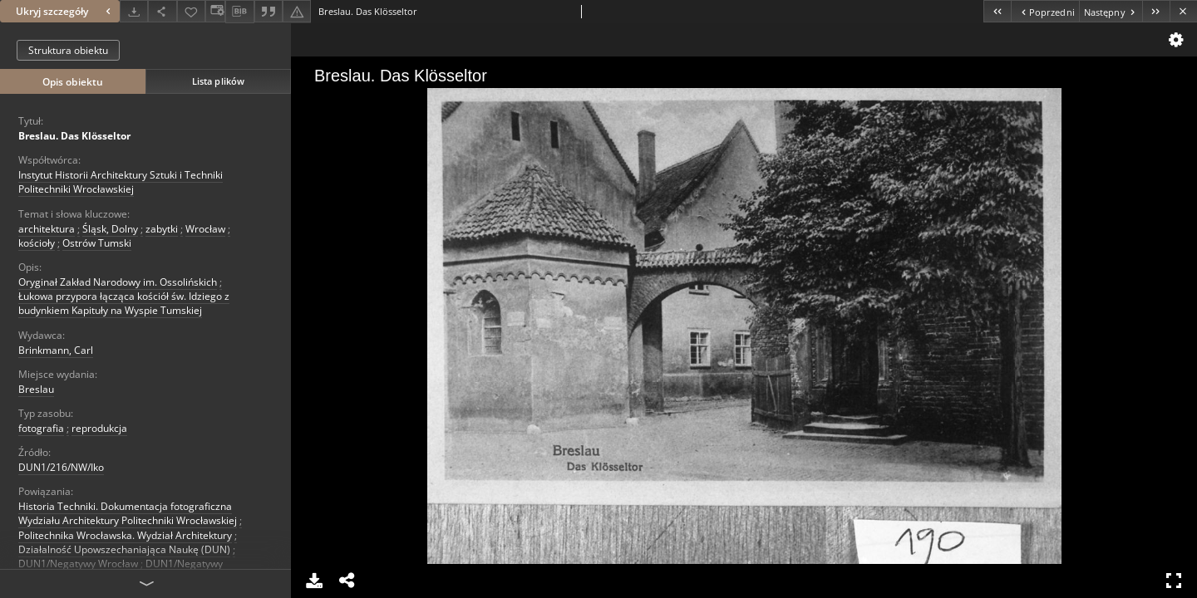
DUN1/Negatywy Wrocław (78, 563)
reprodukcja (99, 428)
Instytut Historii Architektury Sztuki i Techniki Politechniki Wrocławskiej (120, 182)
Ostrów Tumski (96, 243)
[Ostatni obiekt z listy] (1156, 11)
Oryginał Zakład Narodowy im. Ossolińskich (117, 282)
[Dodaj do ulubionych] (191, 11)
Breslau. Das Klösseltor (74, 136)
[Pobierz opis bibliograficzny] (239, 11)
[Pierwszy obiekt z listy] (997, 11)
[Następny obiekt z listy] (1110, 11)
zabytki (161, 229)
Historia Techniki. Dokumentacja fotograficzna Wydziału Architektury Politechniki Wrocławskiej (127, 513)
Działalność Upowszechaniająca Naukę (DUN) (124, 549)
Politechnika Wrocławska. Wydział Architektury (125, 535)
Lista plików (218, 81)
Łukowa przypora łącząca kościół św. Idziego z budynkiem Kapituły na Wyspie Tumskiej (123, 303)
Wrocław (205, 229)
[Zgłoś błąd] (297, 11)
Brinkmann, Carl (55, 350)
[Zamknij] (1183, 11)
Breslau (36, 389)
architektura (46, 229)
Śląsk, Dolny (110, 229)
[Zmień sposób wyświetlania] (215, 11)
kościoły (36, 243)
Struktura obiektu (68, 50)
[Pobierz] (134, 11)
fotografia (41, 428)
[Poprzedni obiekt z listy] (1044, 11)
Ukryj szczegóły (65, 11)
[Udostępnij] (162, 11)
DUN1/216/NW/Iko (61, 467)
